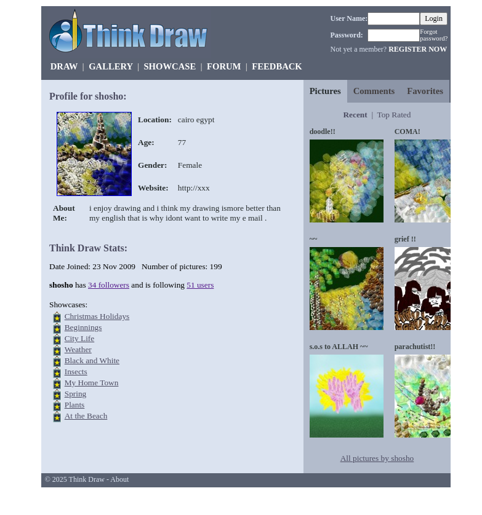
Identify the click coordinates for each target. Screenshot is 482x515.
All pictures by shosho (377, 458)
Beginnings (83, 327)
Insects (76, 371)
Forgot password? (434, 35)
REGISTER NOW (417, 49)
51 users (200, 284)
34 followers (108, 284)
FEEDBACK (277, 66)
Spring (76, 393)
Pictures (325, 91)
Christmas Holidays (97, 316)
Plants (75, 404)
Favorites (425, 91)
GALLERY (110, 66)
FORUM (224, 66)
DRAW (64, 66)
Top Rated (394, 114)
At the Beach (86, 415)
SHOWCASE (169, 66)
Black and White (92, 360)
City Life (80, 338)
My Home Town (92, 382)
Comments (374, 91)
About (119, 479)
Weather (78, 349)
